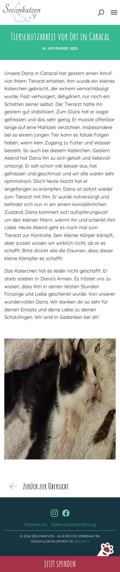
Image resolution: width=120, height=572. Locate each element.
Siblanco (81, 541)
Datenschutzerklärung (73, 524)
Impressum (36, 524)
